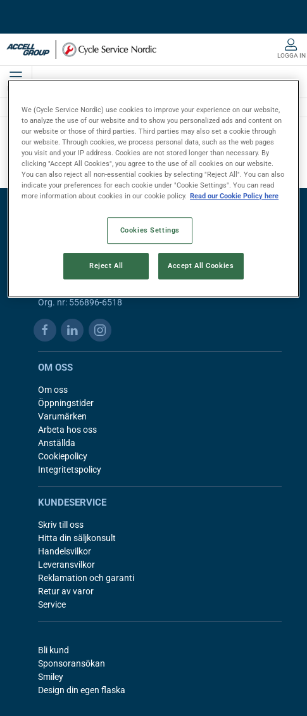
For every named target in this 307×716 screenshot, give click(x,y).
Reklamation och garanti (86, 578)
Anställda (56, 443)
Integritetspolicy (69, 469)
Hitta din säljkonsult (77, 538)
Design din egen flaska (81, 690)
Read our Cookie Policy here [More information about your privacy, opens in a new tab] (234, 195)
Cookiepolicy (62, 456)
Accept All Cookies (201, 265)
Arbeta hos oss (67, 430)
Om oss (53, 390)
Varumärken (62, 416)
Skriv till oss (61, 525)
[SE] (81, 49)
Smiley (50, 677)
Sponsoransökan (71, 663)
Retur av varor (66, 591)
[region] (153, 188)
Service (52, 604)
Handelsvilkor (64, 551)
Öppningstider (66, 403)
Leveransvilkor (66, 564)
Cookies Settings (150, 230)
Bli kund (53, 650)
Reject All (106, 265)
